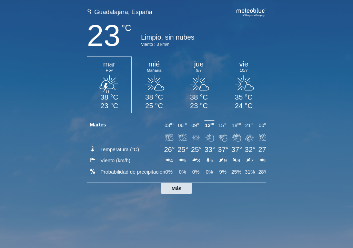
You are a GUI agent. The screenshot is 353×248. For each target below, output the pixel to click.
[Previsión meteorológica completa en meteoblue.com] (251, 11)
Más (176, 188)
